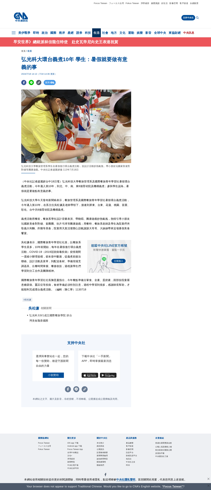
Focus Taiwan (100, 3)
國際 (53, 32)
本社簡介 (101, 443)
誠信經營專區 (103, 460)
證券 (79, 32)
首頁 (23, 51)
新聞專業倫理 (103, 457)
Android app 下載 (75, 446)
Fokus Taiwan (132, 3)
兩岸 (62, 32)
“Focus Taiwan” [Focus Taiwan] (172, 486)
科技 (88, 32)
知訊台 (129, 460)
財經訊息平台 (132, 457)
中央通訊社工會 (162, 461)
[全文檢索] (197, 18)
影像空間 (173, 3)
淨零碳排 (145, 3)
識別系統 (101, 446)
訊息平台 (130, 453)
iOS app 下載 (73, 443)
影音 (148, 32)
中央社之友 (131, 464)
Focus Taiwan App (75, 450)
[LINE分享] (31, 82)
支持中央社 (188, 17)
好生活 (164, 3)
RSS (128, 467)
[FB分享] (23, 82)
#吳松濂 (27, 299)
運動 (131, 32)
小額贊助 (53, 375)
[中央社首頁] (21, 17)
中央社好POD (73, 470)
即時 (36, 32)
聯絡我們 (101, 467)
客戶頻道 (184, 3)
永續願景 (194, 3)
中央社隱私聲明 (125, 479)
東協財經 (175, 32)
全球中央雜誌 (73, 453)
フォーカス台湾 (116, 3)
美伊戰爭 (24, 32)
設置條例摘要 (103, 453)
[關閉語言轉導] (208, 486)
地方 (114, 32)
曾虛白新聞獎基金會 (163, 445)
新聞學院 (71, 464)
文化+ (70, 457)
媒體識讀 (155, 3)
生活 (96, 32)
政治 (45, 32)
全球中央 (160, 32)
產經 (71, 32)
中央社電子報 (73, 467)
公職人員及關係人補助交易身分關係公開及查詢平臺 (163, 453)
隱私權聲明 (102, 464)
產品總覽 (130, 443)
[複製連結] (38, 82)
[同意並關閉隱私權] (208, 479)
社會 (105, 32)
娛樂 (140, 32)
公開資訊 (101, 450)
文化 (122, 32)
